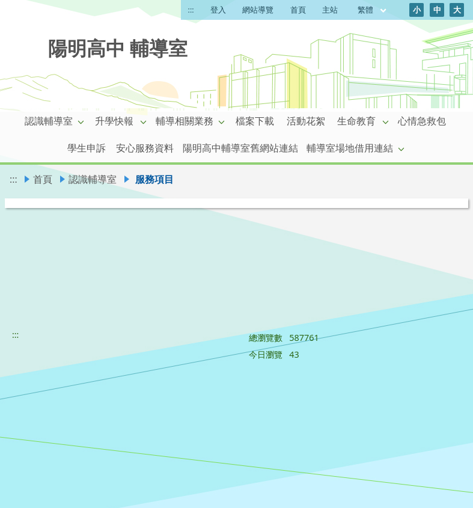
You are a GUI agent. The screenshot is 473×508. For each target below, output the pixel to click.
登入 (218, 9)
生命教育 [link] (356, 120)
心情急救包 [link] (422, 120)
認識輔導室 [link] (49, 120)
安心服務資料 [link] (145, 148)
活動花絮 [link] (306, 120)
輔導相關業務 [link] (184, 120)
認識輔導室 (93, 179)
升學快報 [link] (114, 120)
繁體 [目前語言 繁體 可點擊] (373, 9)
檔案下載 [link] (255, 120)
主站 (330, 9)
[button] (81, 121)
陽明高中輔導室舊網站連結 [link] (240, 148)
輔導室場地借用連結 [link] (350, 148)
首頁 (298, 9)
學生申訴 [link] (86, 148)
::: (191, 9)
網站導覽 (257, 9)
